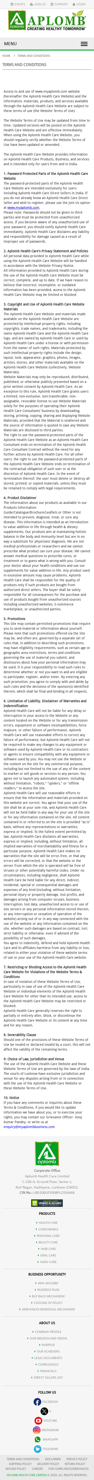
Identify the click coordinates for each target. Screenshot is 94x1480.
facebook (46, 1402)
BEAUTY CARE (47, 1242)
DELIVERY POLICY (48, 1464)
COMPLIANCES (47, 1364)
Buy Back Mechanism (47, 1296)
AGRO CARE (47, 1262)
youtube (46, 1420)
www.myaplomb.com (23, 207)
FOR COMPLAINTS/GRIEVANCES (68, 1469)
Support (59, 4)
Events (18, 4)
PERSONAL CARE (47, 1236)
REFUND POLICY (16, 1469)
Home (6, 56)
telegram (46, 1449)
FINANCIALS (47, 1371)
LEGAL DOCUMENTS (47, 1358)
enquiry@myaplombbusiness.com (29, 1127)
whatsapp (46, 1439)
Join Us (38, 4)
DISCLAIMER (53, 1459)
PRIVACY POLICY (76, 1459)
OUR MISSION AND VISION (47, 1338)
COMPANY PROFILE (47, 1332)
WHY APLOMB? (47, 1283)
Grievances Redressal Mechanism (47, 1309)
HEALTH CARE (47, 1223)
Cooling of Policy (47, 1303)
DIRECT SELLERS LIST (47, 1377)
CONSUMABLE (47, 1229)
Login (79, 4)
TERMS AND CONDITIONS (23, 1459)
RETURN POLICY (75, 1464)
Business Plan (47, 1290)
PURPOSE (47, 1345)
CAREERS (37, 1469)
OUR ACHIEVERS (47, 1351)
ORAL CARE (47, 1255)
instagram (46, 1430)
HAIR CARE (47, 1249)
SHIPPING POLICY (20, 1464)
